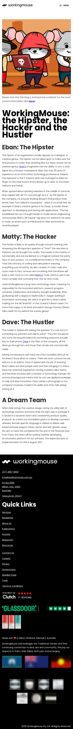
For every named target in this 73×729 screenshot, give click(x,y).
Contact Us (8, 552)
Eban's (22, 166)
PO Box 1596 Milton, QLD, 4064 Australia (11, 486)
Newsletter (7, 517)
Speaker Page (9, 574)
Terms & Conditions (12, 586)
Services (6, 512)
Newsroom (7, 539)
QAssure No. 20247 (12, 495)
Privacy (6, 563)
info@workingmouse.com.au (17, 477)
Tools (5, 580)
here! (32, 101)
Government (9, 569)
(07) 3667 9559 (10, 471)
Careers (6, 558)
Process (6, 534)
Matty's (39, 275)
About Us (6, 523)
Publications (8, 528)
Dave (25, 341)
